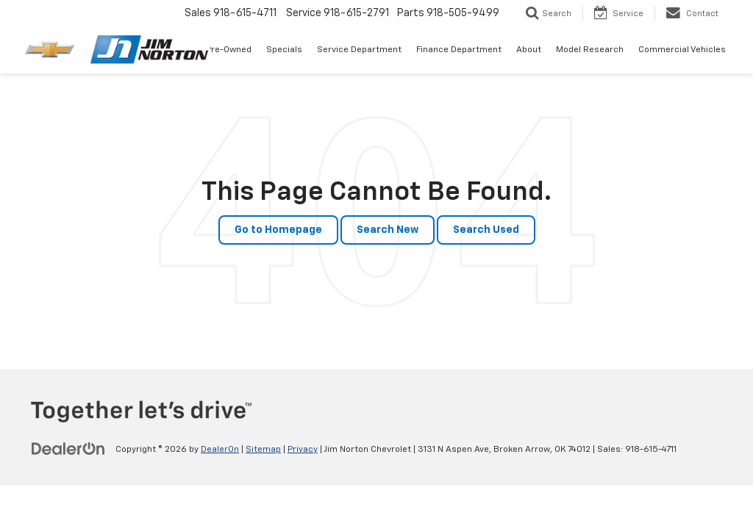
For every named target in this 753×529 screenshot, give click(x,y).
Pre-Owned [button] (228, 50)
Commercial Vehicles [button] (682, 50)
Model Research (590, 50)
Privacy (303, 449)
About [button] (528, 50)
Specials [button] (284, 50)
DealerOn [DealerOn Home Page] (220, 449)
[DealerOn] (68, 449)
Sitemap (263, 449)
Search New (387, 230)
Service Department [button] (359, 50)
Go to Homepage (278, 230)
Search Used (486, 230)
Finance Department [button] (459, 50)
